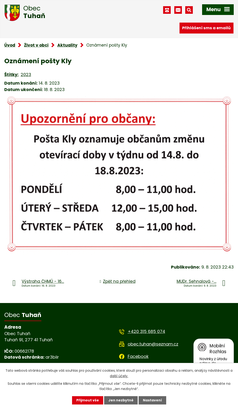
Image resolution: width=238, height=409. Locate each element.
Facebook (138, 356)
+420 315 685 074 (146, 331)
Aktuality (67, 45)
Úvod (9, 45)
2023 (26, 74)
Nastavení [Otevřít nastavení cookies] (152, 400)
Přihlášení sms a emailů (206, 28)
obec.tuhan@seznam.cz (153, 344)
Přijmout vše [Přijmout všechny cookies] (87, 400)
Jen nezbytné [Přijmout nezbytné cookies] (120, 400)
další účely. (119, 375)
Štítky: (11, 74)
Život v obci (36, 45)
